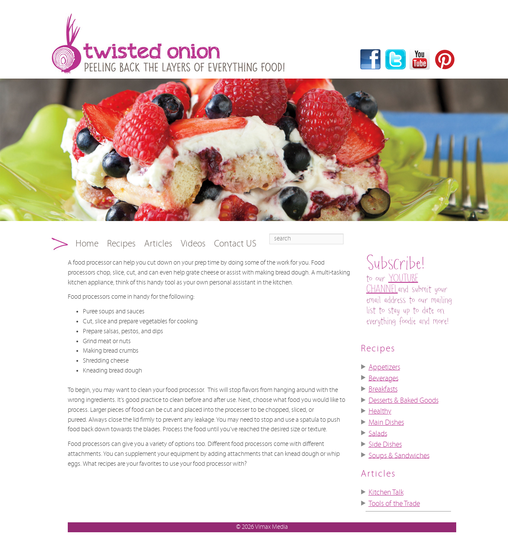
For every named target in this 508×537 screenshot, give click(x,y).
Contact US (235, 243)
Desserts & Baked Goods (404, 400)
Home (87, 243)
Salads (378, 433)
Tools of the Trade (394, 503)
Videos (193, 243)
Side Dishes (385, 444)
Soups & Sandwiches (399, 455)
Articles (158, 243)
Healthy (380, 411)
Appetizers (384, 367)
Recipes (121, 243)
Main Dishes (386, 422)
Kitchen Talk (386, 492)
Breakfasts (383, 389)
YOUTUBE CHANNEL (392, 284)
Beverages (383, 378)
